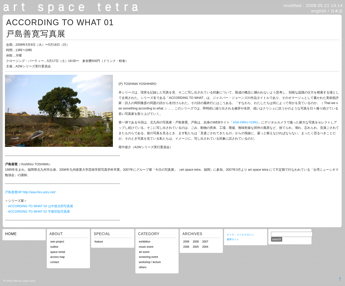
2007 (205, 241)
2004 (205, 246)
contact (54, 262)
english (318, 11)
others (142, 267)
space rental (57, 252)
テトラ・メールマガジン (240, 234)
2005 (196, 246)
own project (57, 241)
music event (146, 246)
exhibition (144, 241)
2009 (186, 241)
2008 (196, 241)
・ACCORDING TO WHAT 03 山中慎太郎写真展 (39, 206)
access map (57, 257)
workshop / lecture (150, 262)
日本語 (337, 11)
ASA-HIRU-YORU (245, 122)
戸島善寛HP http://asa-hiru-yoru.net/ (30, 192)
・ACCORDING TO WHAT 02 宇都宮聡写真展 (37, 211)
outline (54, 246)
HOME (11, 234)
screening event (148, 257)
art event (144, 252)
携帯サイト (233, 239)
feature (99, 241)
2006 (186, 246)
